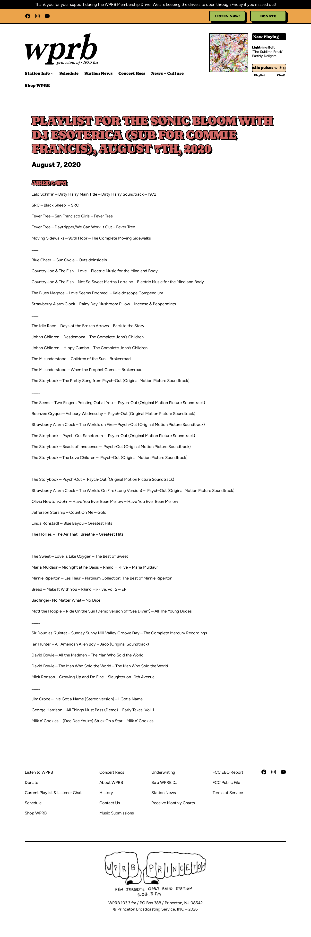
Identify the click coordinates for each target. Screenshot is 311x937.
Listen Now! (227, 16)
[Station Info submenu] (52, 73)
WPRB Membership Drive (127, 4)
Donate (268, 16)
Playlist (259, 75)
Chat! (281, 75)
